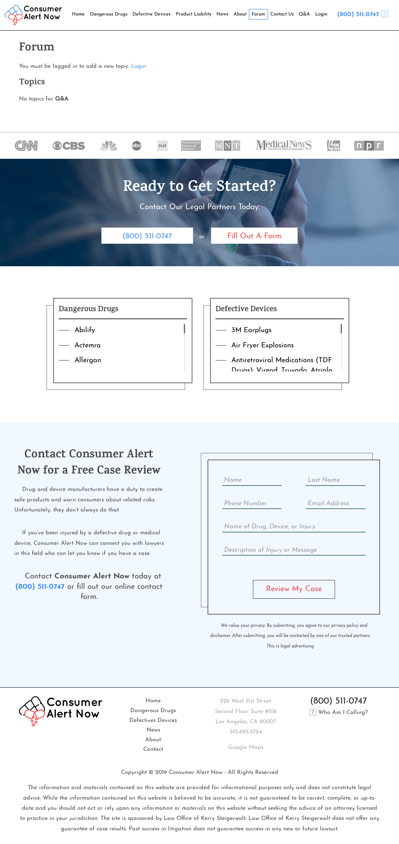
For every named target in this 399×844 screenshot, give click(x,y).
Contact (153, 749)
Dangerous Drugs (153, 711)
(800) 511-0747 (358, 14)
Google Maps (245, 747)
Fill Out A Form (254, 236)
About (153, 740)
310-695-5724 (245, 732)
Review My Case (294, 589)
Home (153, 701)
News (153, 730)
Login (138, 66)
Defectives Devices (153, 721)
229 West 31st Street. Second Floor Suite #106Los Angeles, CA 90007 (246, 711)
